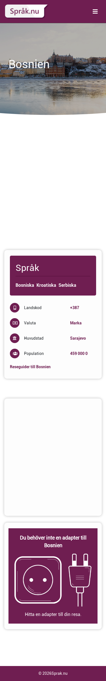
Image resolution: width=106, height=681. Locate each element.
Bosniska (25, 285)
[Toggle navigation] (95, 11)
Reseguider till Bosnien (30, 367)
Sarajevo (78, 338)
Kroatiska (46, 285)
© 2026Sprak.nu (53, 673)
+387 (74, 307)
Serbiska (67, 285)
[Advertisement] (53, 185)
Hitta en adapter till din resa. (53, 614)
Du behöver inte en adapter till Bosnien (53, 541)
